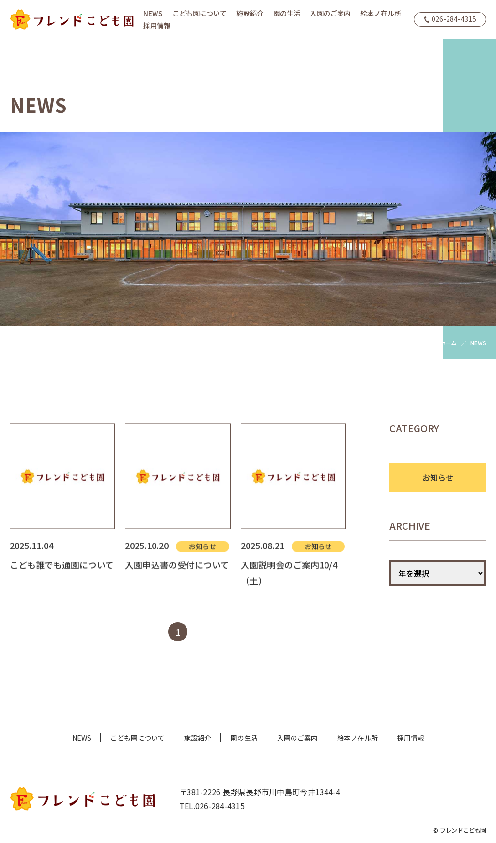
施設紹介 (250, 13)
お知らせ (437, 477)
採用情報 (156, 25)
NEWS (153, 13)
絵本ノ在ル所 (380, 13)
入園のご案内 (330, 13)
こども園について (199, 13)
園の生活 (286, 13)
